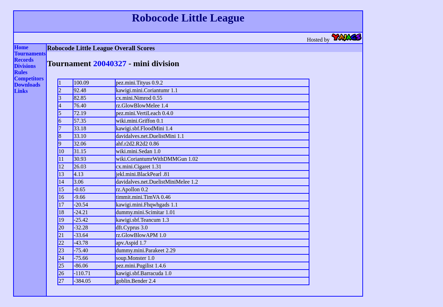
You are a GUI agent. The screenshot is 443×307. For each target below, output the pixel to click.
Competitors (29, 78)
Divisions (25, 66)
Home (21, 47)
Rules (20, 72)
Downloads (27, 85)
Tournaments (30, 53)
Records (24, 60)
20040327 (109, 63)
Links (21, 91)
